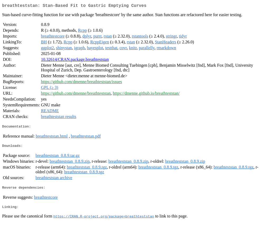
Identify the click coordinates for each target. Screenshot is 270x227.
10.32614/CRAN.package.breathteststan (75, 60)
